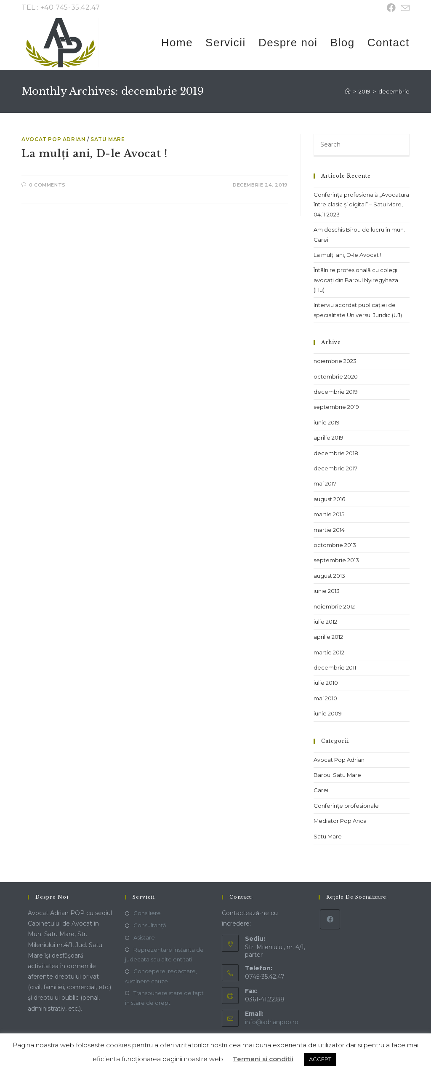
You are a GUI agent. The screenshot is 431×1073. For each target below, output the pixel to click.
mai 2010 (325, 698)
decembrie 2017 (335, 468)
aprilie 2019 (328, 437)
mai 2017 (325, 483)
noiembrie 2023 (335, 361)
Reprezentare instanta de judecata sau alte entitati (164, 954)
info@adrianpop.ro (271, 1022)
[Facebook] (330, 919)
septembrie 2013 (336, 560)
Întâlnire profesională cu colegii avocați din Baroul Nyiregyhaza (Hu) (356, 280)
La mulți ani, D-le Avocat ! (94, 153)
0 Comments (47, 185)
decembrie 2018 (336, 453)
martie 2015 (329, 514)
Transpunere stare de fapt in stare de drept (164, 998)
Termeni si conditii (263, 1059)
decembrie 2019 (336, 391)
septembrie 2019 (336, 406)
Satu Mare (107, 139)
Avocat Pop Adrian (53, 139)
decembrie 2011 (335, 667)
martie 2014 (329, 529)
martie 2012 (329, 652)
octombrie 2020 (336, 376)
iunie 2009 (328, 713)
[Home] (348, 91)
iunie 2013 (327, 590)
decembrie (394, 91)
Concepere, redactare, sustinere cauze (161, 976)
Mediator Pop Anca (340, 820)
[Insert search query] (362, 145)
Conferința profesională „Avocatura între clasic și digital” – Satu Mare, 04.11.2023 (361, 204)
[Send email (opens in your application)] (404, 8)
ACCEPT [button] (320, 1059)
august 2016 (329, 499)
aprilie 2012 (328, 636)
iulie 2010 (326, 682)
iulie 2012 (325, 621)
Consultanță (149, 925)
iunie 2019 (327, 422)
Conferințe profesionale (346, 805)
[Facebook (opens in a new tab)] (391, 7)
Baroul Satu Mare (337, 774)
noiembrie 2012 (334, 606)
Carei (321, 790)
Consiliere (147, 913)
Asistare (144, 937)
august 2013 (329, 575)
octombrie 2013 (335, 545)
